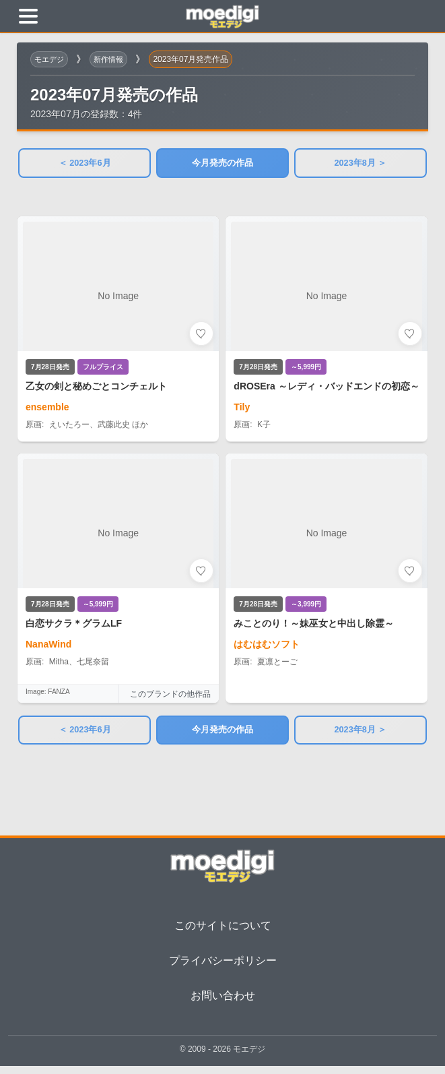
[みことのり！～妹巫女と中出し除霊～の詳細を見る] (326, 581)
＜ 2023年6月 (84, 164)
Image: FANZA (48, 695)
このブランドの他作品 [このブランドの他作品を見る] (171, 697)
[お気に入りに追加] (202, 337)
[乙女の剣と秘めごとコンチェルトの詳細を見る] (118, 332)
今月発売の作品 (223, 164)
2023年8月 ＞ (360, 164)
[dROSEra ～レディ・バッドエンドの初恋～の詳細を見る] (326, 332)
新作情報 (112, 59)
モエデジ (50, 59)
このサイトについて (222, 933)
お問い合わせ (223, 1003)
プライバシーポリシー (223, 968)
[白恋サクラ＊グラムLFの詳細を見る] (118, 569)
